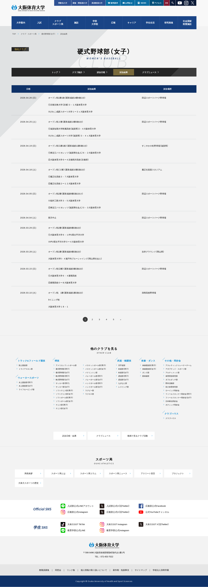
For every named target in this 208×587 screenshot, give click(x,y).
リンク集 (70, 570)
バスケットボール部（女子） (95, 369)
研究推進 (168, 23)
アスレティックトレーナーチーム (179, 365)
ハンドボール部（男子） (94, 383)
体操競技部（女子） (149, 369)
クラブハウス (171, 418)
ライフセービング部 (26, 389)
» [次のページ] (120, 319)
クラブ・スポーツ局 (28, 34)
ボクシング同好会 (172, 405)
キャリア (131, 23)
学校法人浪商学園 (162, 570)
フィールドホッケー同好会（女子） (179, 397)
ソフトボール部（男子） (64, 397)
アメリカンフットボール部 (66, 365)
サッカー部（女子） (63, 387)
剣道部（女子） (123, 372)
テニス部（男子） (62, 405)
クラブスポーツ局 (57, 23)
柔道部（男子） (123, 376)
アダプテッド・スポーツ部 (176, 369)
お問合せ (128, 3)
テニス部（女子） (62, 408)
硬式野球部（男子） (63, 369)
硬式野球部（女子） (48, 34)
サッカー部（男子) (62, 383)
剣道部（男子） (123, 369)
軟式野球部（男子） (63, 376)
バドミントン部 (91, 372)
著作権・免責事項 (121, 570)
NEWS (143, 3)
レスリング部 (123, 387)
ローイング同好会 (172, 390)
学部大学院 (94, 23)
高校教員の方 (97, 3)
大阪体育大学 (28, 8)
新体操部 (145, 376)
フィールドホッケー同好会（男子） (179, 394)
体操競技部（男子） (149, 365)
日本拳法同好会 (172, 401)
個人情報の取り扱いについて (94, 570)
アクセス (157, 3)
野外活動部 (170, 383)
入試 (39, 23)
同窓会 (57, 570)
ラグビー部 (89, 390)
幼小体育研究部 (172, 387)
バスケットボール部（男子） (95, 365)
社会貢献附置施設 (187, 23)
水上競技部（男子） (26, 382)
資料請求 (114, 3)
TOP (14, 34)
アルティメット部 (172, 372)
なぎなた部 (122, 383)
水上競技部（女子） (26, 386)
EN (166, 3)
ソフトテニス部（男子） (64, 390)
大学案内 (20, 23)
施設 (76, 23)
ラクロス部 (89, 394)
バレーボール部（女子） (94, 380)
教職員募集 (42, 570)
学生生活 (150, 23)
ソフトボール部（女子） (64, 401)
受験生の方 (62, 3)
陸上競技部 (23, 365)
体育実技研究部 (172, 376)
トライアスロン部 (26, 369)
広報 (113, 23)
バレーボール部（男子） (94, 376)
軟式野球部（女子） (63, 380)
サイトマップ (142, 570)
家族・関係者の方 (80, 3)
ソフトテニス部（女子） (64, 394)
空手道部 (121, 365)
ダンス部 (145, 372)
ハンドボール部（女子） (94, 387)
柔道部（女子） (123, 380)
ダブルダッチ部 (172, 380)
